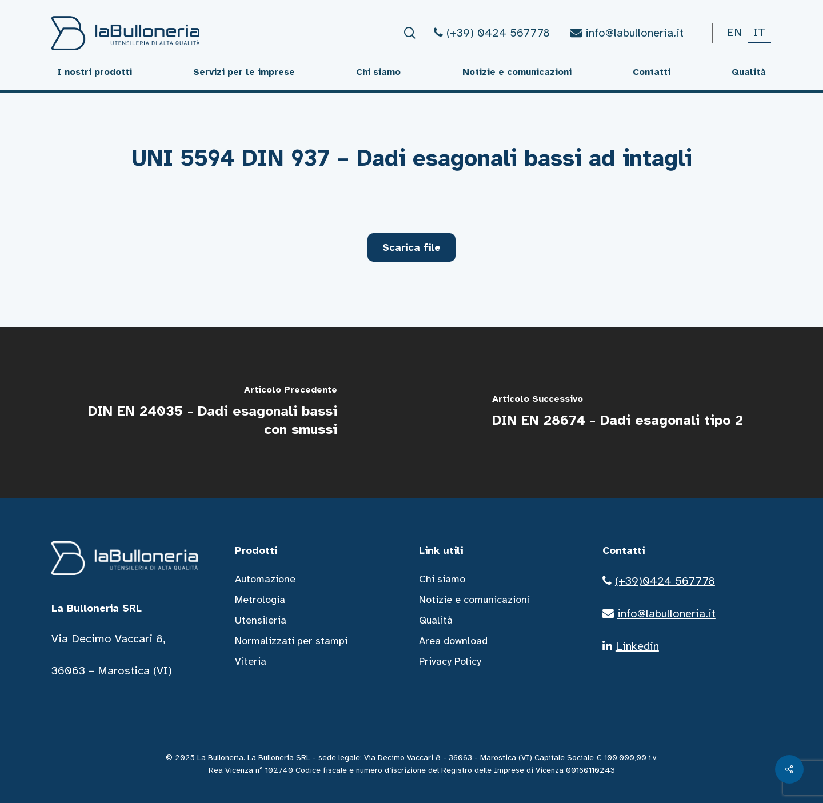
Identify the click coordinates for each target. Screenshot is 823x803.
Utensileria (260, 620)
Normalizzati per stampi (291, 640)
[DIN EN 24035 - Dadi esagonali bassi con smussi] (206, 412)
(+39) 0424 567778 (492, 33)
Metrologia (260, 599)
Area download (453, 640)
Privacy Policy (450, 661)
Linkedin (637, 646)
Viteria (250, 661)
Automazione (265, 579)
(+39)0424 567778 (665, 581)
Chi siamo (442, 579)
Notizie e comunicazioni (474, 599)
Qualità (436, 620)
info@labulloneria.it (627, 33)
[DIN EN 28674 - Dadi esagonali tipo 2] (617, 412)
